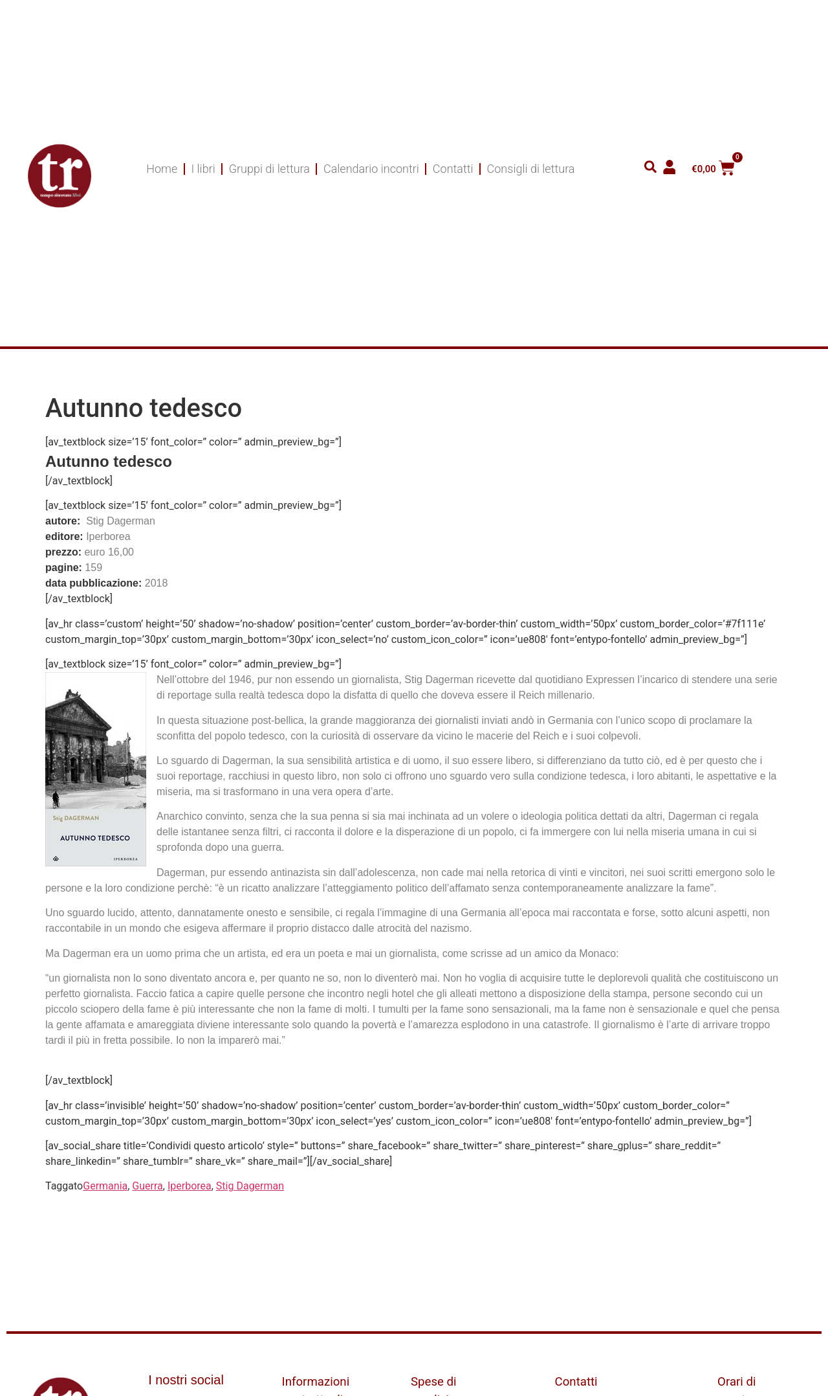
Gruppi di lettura (269, 168)
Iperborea (190, 1186)
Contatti (453, 168)
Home (161, 168)
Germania (105, 1186)
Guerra (147, 1186)
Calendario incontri (371, 168)
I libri (203, 168)
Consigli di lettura (531, 168)
